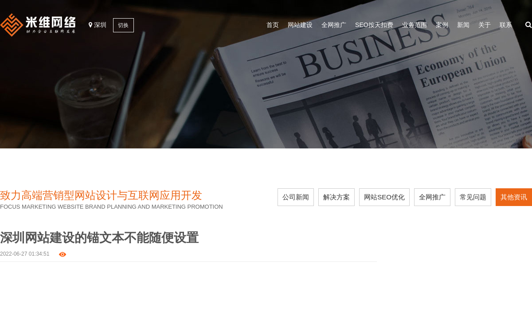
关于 (484, 24)
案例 (442, 24)
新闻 (463, 24)
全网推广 (333, 24)
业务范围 (414, 24)
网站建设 (300, 24)
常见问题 (473, 197)
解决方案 (336, 197)
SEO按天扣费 (374, 24)
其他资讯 (514, 197)
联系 (506, 24)
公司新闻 (295, 197)
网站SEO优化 (384, 197)
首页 (272, 24)
